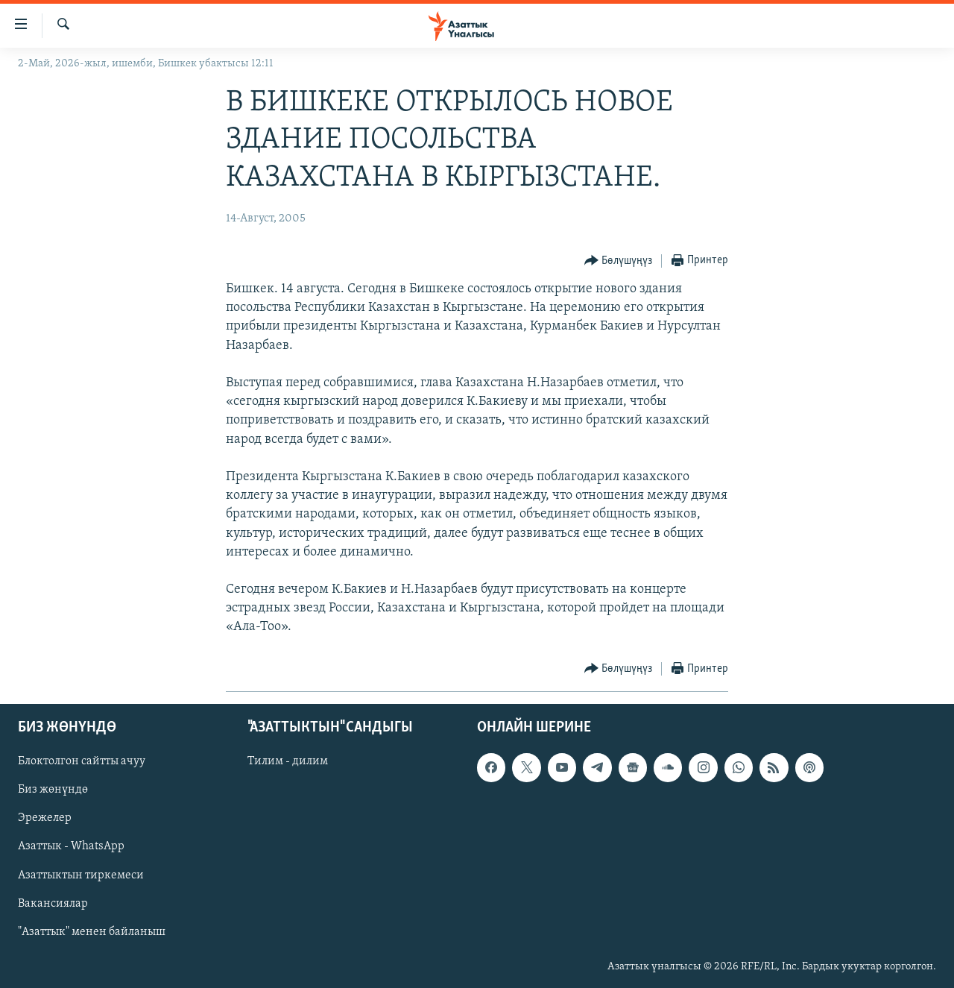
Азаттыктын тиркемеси (81, 875)
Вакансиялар (53, 903)
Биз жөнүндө (53, 790)
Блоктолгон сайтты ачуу (81, 761)
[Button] (618, 261)
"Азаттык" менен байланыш (91, 931)
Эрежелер (45, 818)
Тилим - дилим (287, 761)
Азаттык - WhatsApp (71, 846)
